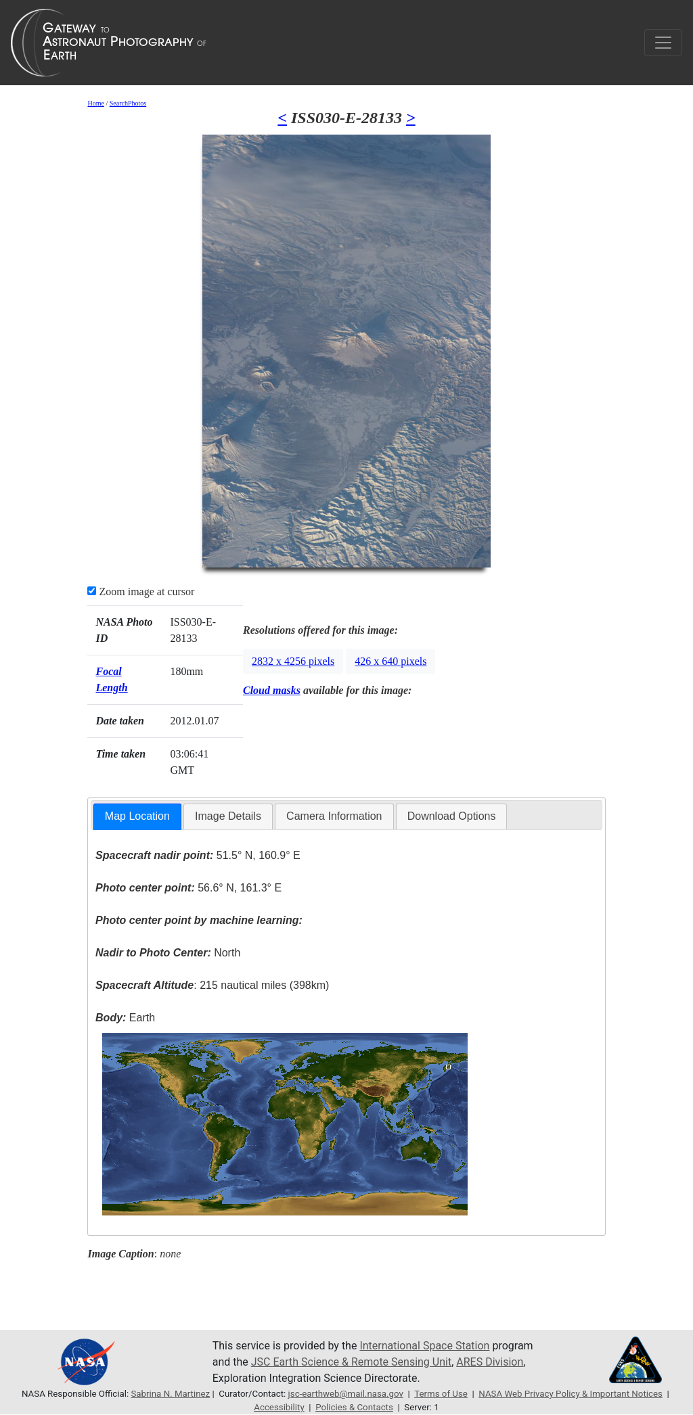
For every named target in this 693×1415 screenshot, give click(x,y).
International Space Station (424, 1345)
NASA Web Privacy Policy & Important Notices (570, 1394)
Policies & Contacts (354, 1407)
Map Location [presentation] (137, 816)
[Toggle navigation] (663, 42)
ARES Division (489, 1361)
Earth (125, 1017)
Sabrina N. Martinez (170, 1394)
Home (95, 103)
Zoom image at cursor (140, 591)
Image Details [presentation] (228, 816)
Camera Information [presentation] (334, 816)
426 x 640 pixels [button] (390, 661)
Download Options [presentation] (451, 816)
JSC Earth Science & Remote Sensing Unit (351, 1361)
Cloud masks (271, 690)
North (167, 952)
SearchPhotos (128, 103)
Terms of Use (441, 1394)
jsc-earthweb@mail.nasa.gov (345, 1394)
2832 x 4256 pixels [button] (293, 661)
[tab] (137, 817)
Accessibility (279, 1407)
